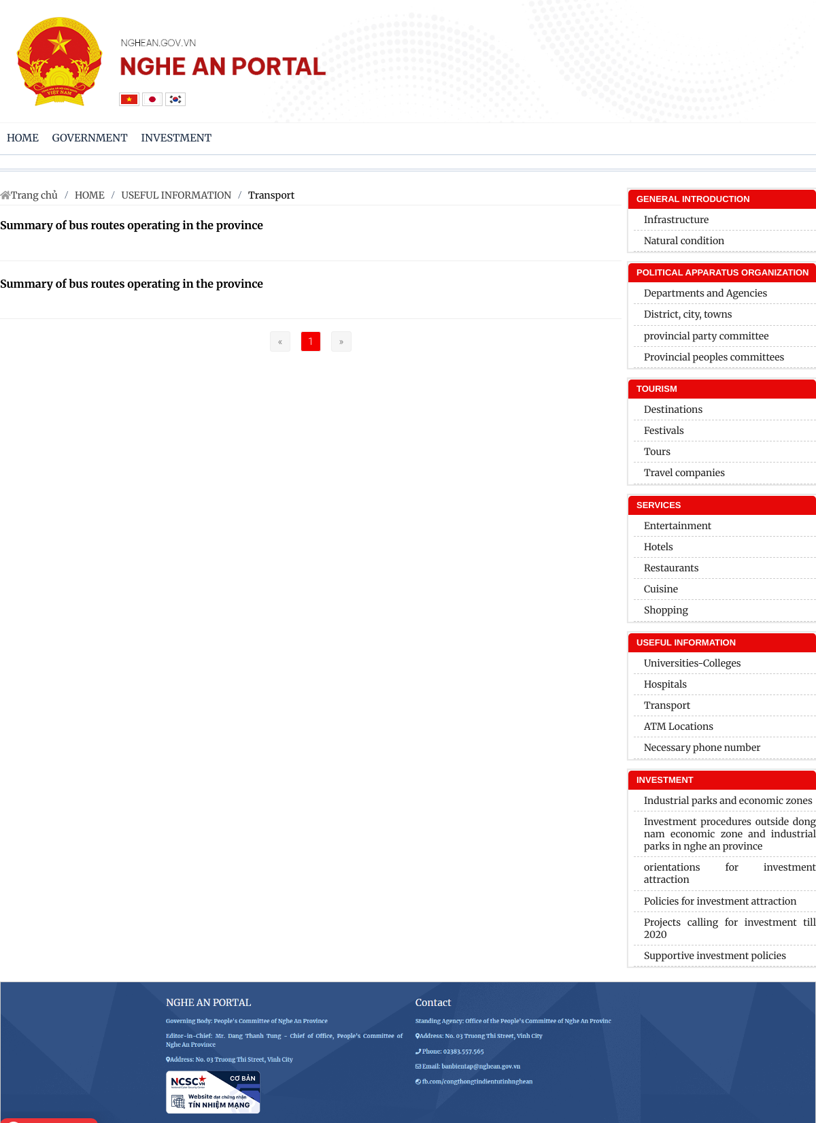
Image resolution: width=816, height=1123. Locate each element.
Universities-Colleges (692, 663)
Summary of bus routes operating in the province (131, 226)
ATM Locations (678, 726)
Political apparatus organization (722, 272)
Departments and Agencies (705, 293)
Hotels (658, 547)
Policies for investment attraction (720, 901)
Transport (271, 195)
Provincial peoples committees (714, 357)
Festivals (664, 430)
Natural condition (684, 241)
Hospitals (665, 684)
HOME (90, 195)
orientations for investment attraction (730, 873)
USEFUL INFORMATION (177, 195)
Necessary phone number (702, 747)
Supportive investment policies (715, 956)
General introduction (693, 199)
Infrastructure (676, 220)
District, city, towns (688, 314)
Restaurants (671, 568)
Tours (657, 452)
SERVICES (658, 505)
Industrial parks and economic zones (728, 800)
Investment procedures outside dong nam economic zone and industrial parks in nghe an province (730, 834)
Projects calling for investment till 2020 (730, 928)
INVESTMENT (665, 780)
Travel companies (684, 473)
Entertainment (677, 526)
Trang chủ (34, 195)
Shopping (666, 610)
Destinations (673, 409)
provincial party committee (706, 336)
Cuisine (661, 589)
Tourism (656, 389)
